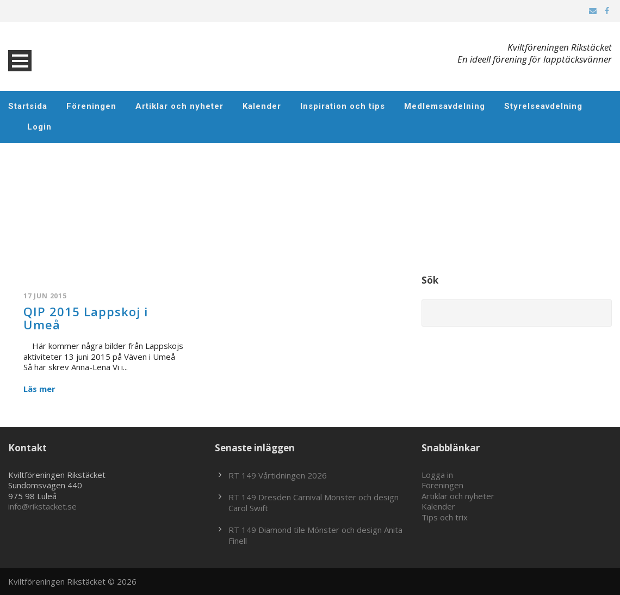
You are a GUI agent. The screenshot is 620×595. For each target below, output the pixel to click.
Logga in (437, 474)
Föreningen (91, 106)
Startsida (27, 106)
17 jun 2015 (45, 295)
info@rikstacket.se (42, 506)
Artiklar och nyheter (179, 106)
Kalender (262, 106)
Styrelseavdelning (543, 106)
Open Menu (20, 60)
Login (39, 127)
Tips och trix (444, 517)
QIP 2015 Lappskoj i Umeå (85, 318)
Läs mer (39, 389)
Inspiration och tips (342, 106)
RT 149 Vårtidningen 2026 (277, 475)
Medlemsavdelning (444, 106)
